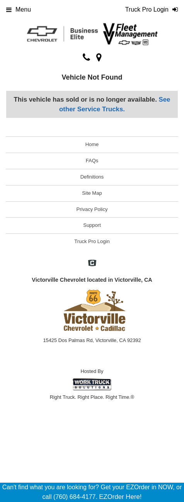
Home (92, 144)
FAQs (92, 160)
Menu (18, 9)
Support (92, 225)
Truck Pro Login (91, 241)
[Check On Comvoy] (92, 263)
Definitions (92, 177)
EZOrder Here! (120, 496)
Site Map (92, 193)
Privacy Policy (92, 209)
